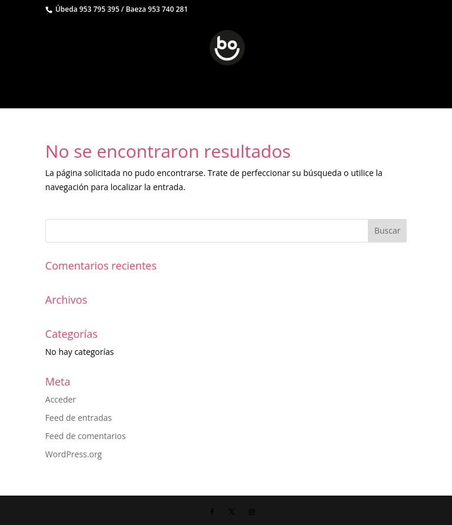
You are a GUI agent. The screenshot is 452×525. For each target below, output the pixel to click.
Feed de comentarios (85, 435)
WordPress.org (73, 454)
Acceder (60, 399)
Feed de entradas (78, 417)
